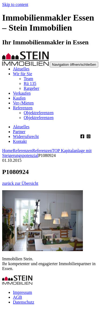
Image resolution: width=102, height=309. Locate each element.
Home (7, 150)
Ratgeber (31, 88)
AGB (17, 297)
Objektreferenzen (39, 112)
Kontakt (20, 141)
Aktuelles (21, 69)
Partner (19, 131)
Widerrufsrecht (26, 136)
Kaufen (19, 98)
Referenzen (23, 108)
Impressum (22, 292)
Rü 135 (30, 83)
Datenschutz (23, 302)
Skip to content (15, 4)
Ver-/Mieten (23, 103)
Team (28, 78)
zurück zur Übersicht (20, 183)
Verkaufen (22, 93)
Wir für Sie (22, 73)
